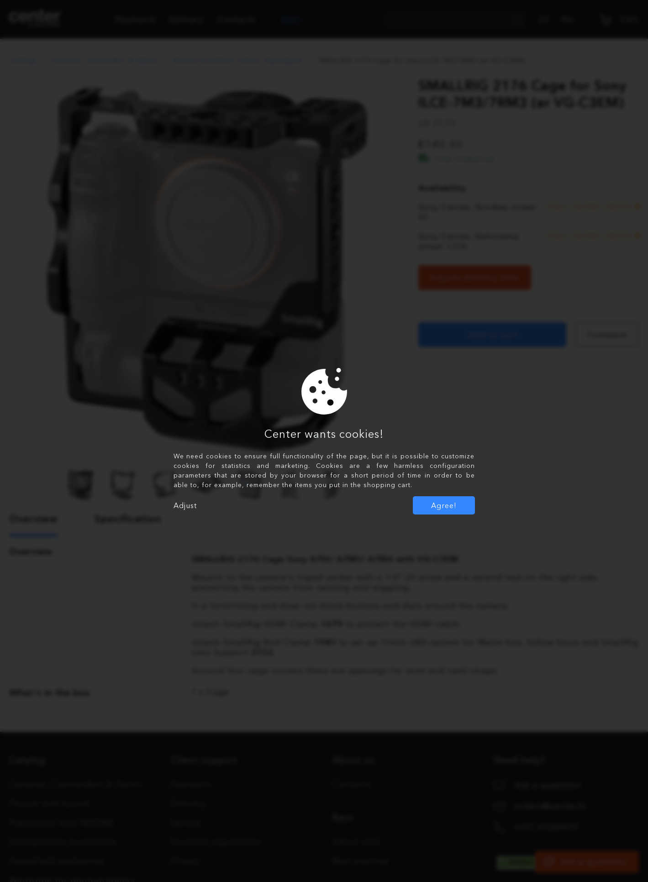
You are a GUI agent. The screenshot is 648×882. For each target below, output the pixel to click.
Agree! (444, 505)
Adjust (185, 505)
